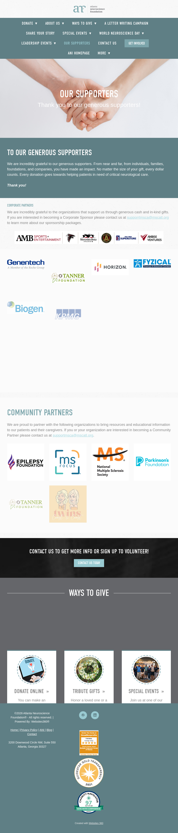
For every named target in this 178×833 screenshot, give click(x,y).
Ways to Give (84, 23)
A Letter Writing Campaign (126, 23)
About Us (54, 23)
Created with (89, 823)
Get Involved (137, 43)
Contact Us (107, 43)
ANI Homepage (79, 53)
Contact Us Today (89, 563)
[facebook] (83, 715)
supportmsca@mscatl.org (73, 435)
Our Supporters (77, 43)
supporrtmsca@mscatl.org (148, 217)
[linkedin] (95, 715)
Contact (32, 734)
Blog (49, 730)
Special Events (77, 33)
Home (15, 730)
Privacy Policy (29, 730)
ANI (42, 730)
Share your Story (40, 33)
